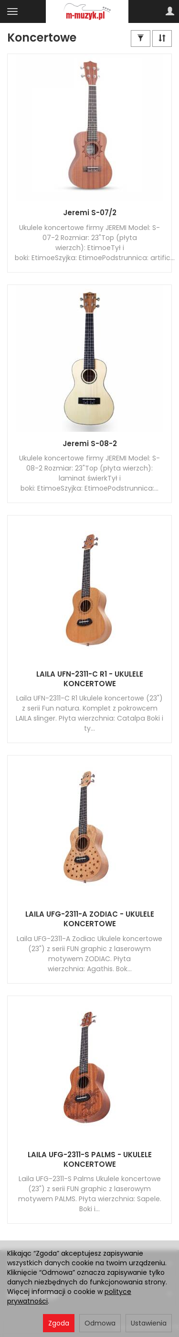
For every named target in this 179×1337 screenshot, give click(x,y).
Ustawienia (149, 1323)
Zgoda (58, 1323)
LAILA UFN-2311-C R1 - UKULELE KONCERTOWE (89, 679)
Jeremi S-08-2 (90, 443)
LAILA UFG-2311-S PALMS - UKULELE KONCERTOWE (90, 1159)
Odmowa (100, 1323)
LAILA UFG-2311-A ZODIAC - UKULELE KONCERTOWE (89, 919)
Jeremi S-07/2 (89, 213)
